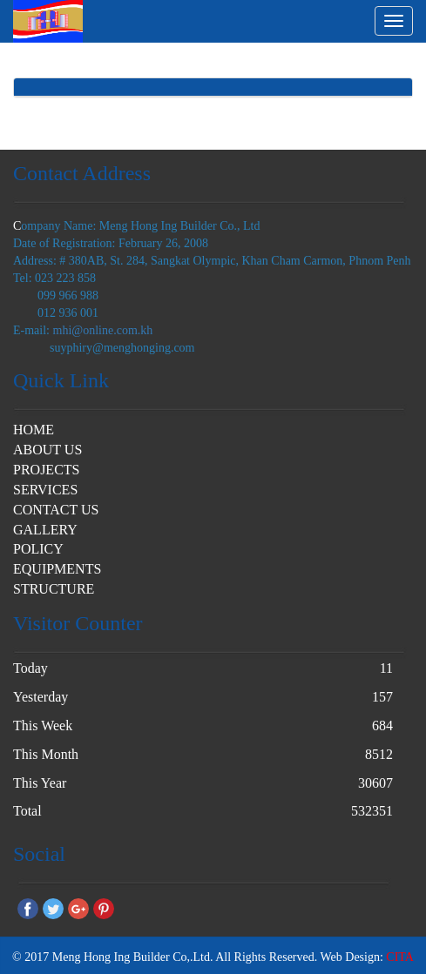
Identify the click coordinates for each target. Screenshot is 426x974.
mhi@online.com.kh (103, 330)
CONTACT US (55, 509)
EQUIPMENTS (57, 568)
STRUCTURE (53, 588)
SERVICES (45, 489)
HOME (33, 429)
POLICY (38, 548)
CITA (400, 957)
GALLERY (45, 529)
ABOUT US (47, 449)
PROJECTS (46, 469)
